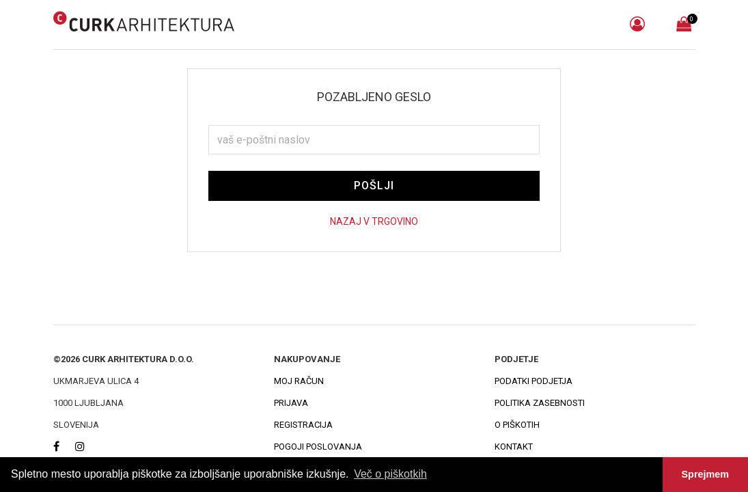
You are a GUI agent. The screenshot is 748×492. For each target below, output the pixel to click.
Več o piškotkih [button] (390, 474)
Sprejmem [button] (706, 474)
